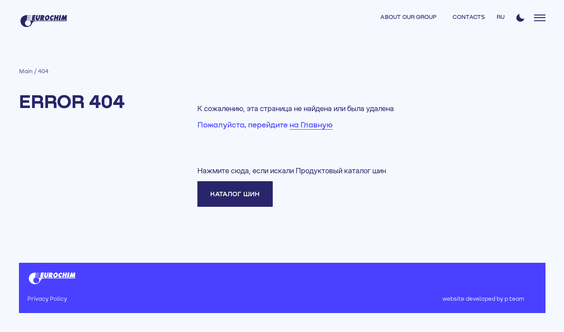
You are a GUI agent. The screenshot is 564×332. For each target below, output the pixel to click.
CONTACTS (469, 17)
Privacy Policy (47, 299)
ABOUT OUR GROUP (408, 17)
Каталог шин (235, 194)
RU (501, 17)
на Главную (311, 125)
